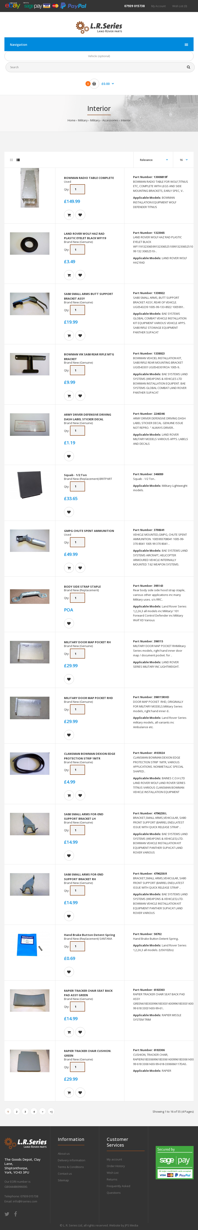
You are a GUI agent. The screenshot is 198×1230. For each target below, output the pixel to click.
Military (83, 120)
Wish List (112, 1173)
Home (72, 120)
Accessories (110, 120)
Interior (126, 120)
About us (64, 1154)
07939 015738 (134, 6)
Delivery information (71, 1160)
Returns (112, 1179)
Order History (116, 1166)
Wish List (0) (179, 6)
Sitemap (63, 1180)
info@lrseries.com (25, 1201)
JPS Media (131, 1225)
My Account (158, 6)
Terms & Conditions (71, 1167)
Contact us (65, 1174)
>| (51, 1111)
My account (114, 1159)
